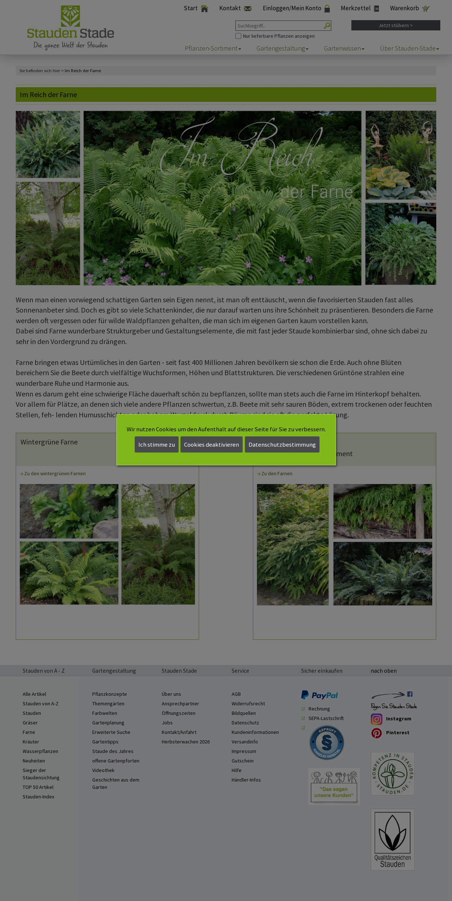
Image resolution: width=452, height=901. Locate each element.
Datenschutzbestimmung (282, 444)
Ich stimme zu (156, 444)
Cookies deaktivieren (211, 444)
